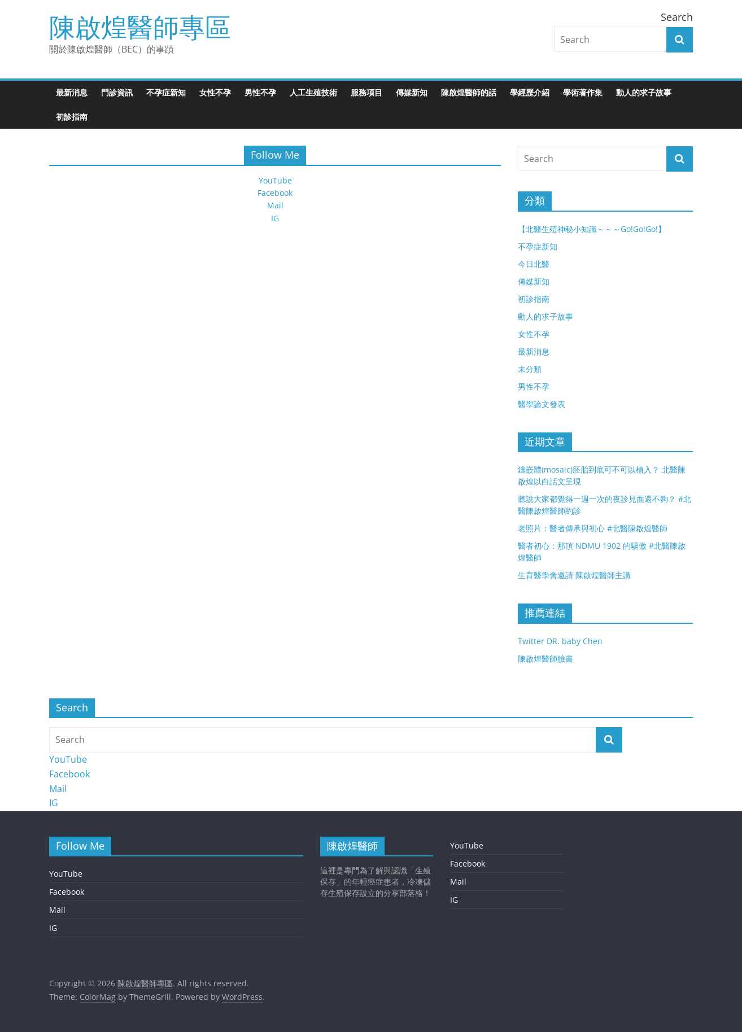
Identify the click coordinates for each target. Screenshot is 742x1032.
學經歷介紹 (529, 92)
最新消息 (72, 92)
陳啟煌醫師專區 (140, 26)
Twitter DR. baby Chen (560, 641)
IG (275, 218)
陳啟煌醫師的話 (468, 92)
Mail (275, 205)
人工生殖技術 (313, 92)
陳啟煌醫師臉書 (545, 658)
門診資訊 (117, 92)
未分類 (530, 369)
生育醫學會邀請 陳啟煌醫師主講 (574, 575)
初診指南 (72, 116)
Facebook (275, 192)
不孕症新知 (166, 92)
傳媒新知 (411, 92)
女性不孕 (215, 92)
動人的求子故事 (643, 92)
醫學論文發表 (541, 404)
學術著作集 (583, 92)
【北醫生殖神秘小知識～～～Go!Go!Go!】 (592, 229)
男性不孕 (260, 92)
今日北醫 (533, 264)
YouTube (275, 180)
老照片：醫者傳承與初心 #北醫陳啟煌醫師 (592, 528)
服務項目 (366, 92)
